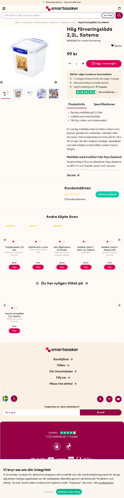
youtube (118, 399)
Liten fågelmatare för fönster (62, 248)
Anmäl (100, 412)
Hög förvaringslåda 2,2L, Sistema (14, 315)
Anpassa (48, 491)
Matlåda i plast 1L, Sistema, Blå (109, 248)
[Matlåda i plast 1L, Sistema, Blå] (110, 234)
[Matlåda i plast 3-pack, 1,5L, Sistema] (86, 234)
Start (17, 22)
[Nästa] (55, 82)
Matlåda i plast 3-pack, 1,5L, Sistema (86, 248)
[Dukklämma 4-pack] (38, 234)
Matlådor (54, 22)
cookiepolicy (106, 483)
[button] (57, 446)
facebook (100, 399)
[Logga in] (12, 399)
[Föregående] (5, 240)
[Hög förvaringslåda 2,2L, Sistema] (14, 300)
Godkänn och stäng (69, 491)
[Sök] (62, 15)
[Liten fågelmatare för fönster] (62, 234)
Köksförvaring (40, 22)
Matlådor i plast (68, 22)
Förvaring (26, 22)
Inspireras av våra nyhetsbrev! (62, 406)
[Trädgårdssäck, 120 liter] (14, 234)
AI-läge (108, 15)
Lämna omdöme (107, 194)
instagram (109, 399)
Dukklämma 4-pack (38, 247)
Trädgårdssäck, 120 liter (14, 248)
